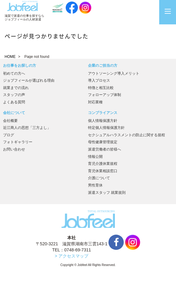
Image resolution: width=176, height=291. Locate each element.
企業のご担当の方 (102, 65)
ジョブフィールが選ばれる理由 (28, 80)
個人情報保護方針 (102, 121)
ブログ (8, 135)
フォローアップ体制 (104, 95)
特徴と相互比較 (101, 88)
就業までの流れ (16, 88)
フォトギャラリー (17, 142)
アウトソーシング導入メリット (113, 73)
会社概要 (10, 121)
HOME (10, 57)
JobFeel (22, 6)
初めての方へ (14, 73)
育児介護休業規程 (102, 163)
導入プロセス (99, 80)
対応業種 (95, 102)
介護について (99, 178)
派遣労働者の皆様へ (104, 149)
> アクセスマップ (71, 256)
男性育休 (95, 185)
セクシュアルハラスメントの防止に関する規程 (126, 135)
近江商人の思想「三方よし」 (27, 128)
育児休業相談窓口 (102, 171)
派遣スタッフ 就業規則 (107, 192)
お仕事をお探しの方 (19, 65)
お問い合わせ (14, 149)
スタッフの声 (14, 95)
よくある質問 (14, 102)
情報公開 (95, 156)
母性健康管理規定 (102, 142)
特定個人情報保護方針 (106, 128)
